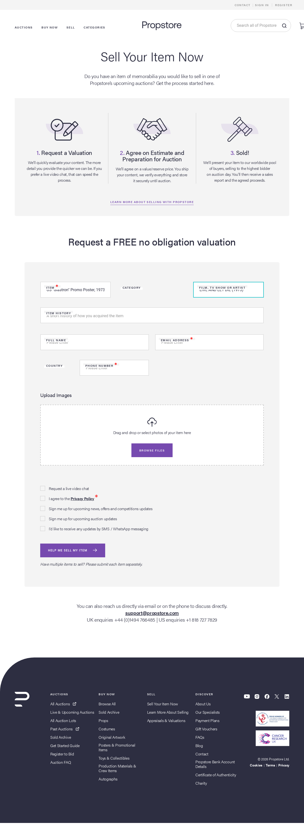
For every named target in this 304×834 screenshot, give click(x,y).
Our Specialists (207, 712)
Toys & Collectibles (114, 758)
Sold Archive (60, 737)
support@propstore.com (152, 612)
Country (54, 365)
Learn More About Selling (168, 712)
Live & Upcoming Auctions (72, 712)
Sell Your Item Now (162, 703)
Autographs (108, 779)
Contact (243, 5)
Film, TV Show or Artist (222, 287)
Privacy (283, 765)
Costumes (107, 728)
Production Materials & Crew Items (117, 768)
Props (103, 720)
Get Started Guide (65, 745)
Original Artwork (112, 737)
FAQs (199, 737)
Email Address (177, 340)
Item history (58, 313)
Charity (201, 783)
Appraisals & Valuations (166, 720)
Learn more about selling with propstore (152, 202)
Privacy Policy (82, 498)
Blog (199, 745)
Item (52, 287)
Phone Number (101, 365)
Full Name (56, 340)
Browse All (107, 703)
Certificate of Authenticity (215, 774)
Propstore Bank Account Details (215, 764)
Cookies (256, 765)
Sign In (262, 5)
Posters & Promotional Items (117, 747)
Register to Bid (62, 754)
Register (283, 5)
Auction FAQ (60, 762)
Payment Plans (207, 720)
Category (132, 287)
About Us (202, 703)
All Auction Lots (63, 720)
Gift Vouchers (206, 728)
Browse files (152, 450)
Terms (270, 765)
